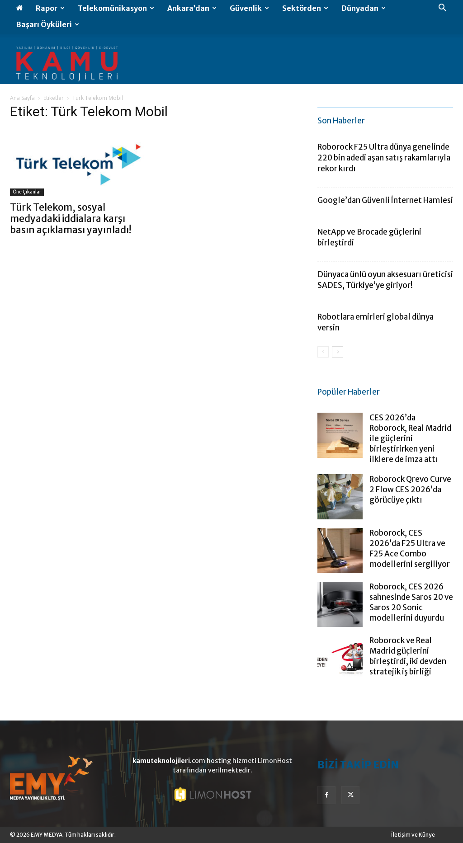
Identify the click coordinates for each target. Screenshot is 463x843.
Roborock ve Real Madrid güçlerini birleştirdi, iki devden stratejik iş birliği (407, 656)
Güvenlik (249, 8)
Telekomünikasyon (116, 8)
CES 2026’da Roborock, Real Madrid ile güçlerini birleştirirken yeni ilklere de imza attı (410, 438)
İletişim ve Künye (413, 834)
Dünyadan (363, 8)
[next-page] (337, 352)
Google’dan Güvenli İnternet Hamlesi (385, 200)
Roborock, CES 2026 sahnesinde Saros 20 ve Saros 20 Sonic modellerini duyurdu (411, 602)
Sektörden (305, 8)
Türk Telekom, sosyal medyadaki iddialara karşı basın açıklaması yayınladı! (70, 218)
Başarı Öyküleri (47, 24)
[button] (442, 9)
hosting (219, 761)
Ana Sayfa (22, 98)
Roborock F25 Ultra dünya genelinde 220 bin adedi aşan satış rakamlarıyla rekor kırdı (383, 158)
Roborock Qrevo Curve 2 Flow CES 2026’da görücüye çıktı (410, 489)
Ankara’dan (192, 8)
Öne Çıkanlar (27, 192)
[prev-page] (323, 352)
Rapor (50, 8)
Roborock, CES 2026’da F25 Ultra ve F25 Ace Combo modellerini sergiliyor (409, 548)
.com (168, 761)
